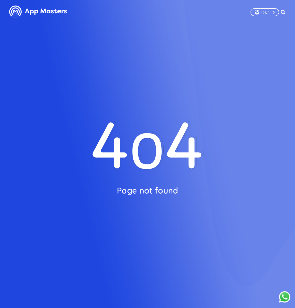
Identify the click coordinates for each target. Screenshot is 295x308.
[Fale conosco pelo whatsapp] (284, 297)
